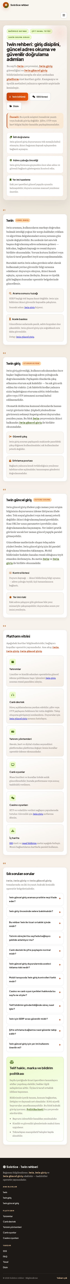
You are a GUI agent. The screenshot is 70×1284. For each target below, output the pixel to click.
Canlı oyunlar (9, 1232)
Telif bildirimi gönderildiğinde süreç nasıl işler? (31, 1007)
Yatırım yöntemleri (12, 1227)
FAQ (5, 1256)
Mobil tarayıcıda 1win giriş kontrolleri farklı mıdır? (32, 979)
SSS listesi (40, 96)
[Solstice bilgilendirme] (31, 5)
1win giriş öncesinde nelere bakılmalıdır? (31, 911)
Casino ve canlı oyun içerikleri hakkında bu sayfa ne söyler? (32, 993)
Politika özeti (35, 1109)
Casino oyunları (11, 1238)
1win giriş (45, 66)
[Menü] (64, 15)
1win (20, 66)
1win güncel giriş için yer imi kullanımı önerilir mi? (29, 1045)
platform (13, 79)
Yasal (5, 1262)
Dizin (14, 106)
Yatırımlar (8, 1216)
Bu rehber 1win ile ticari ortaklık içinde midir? (30, 924)
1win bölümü (17, 96)
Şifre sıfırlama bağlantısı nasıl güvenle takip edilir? (33, 1032)
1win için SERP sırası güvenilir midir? (28, 1018)
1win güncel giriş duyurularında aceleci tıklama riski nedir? (30, 965)
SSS (11, 843)
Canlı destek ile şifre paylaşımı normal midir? (30, 952)
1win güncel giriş (35, 70)
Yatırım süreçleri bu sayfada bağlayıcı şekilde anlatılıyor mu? (29, 938)
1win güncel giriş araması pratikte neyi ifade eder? (33, 899)
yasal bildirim (29, 843)
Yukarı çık (62, 1277)
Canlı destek (9, 1221)
